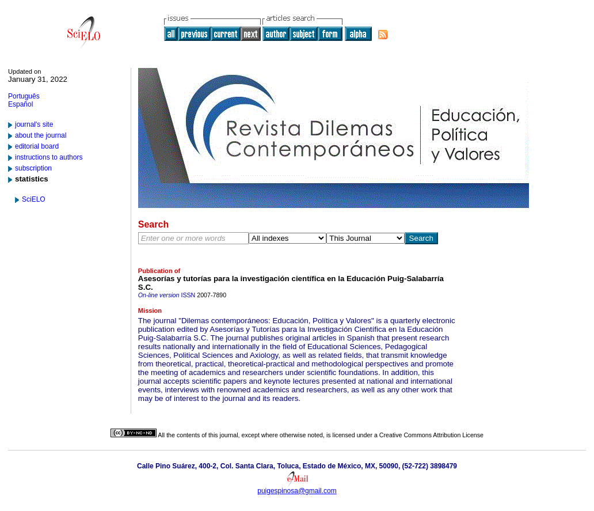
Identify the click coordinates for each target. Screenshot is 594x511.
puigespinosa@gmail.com (297, 491)
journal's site (34, 124)
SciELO (33, 199)
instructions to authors (48, 157)
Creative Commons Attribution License (431, 434)
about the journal (40, 135)
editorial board (37, 146)
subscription (33, 168)
